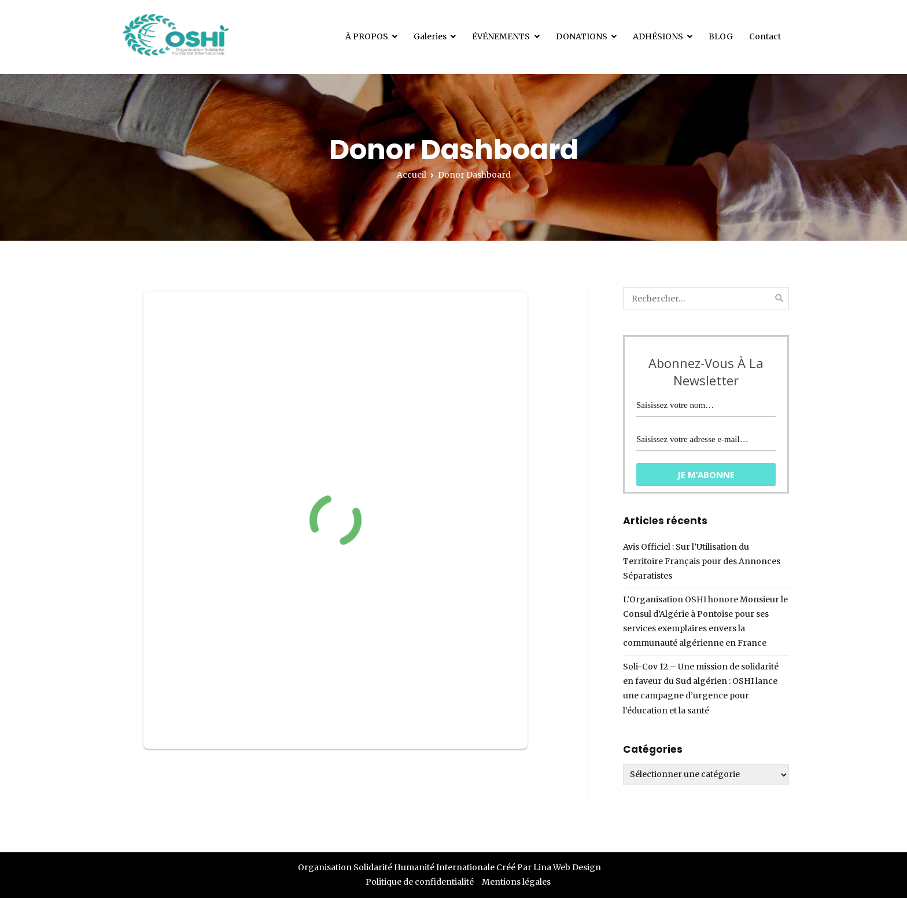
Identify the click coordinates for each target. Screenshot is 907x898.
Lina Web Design (567, 867)
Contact (765, 36)
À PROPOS (366, 36)
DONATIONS (581, 36)
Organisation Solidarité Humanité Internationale (396, 867)
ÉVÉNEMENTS (501, 36)
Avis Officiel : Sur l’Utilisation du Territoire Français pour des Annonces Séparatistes (701, 561)
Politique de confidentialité (420, 882)
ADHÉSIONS (658, 36)
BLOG (721, 36)
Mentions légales (516, 882)
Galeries (430, 36)
